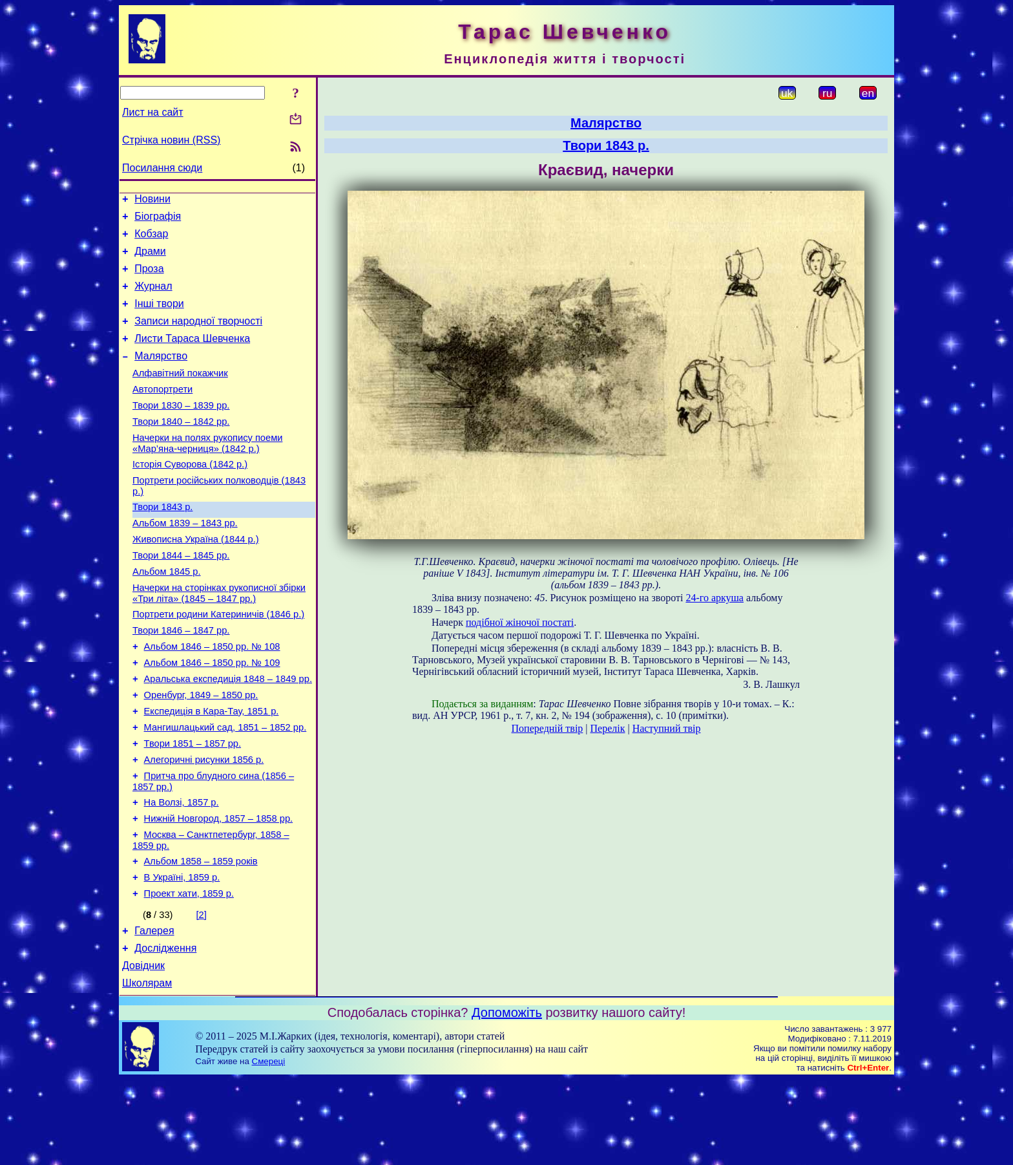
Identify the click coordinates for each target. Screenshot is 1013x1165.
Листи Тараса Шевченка (192, 355)
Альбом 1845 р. (166, 614)
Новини (152, 200)
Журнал (153, 297)
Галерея (154, 1010)
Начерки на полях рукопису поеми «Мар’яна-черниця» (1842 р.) (207, 472)
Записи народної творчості (198, 336)
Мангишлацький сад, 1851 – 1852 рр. (225, 787)
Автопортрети (162, 412)
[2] (201, 992)
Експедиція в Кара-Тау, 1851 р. (211, 769)
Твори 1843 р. (162, 542)
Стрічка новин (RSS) (171, 139)
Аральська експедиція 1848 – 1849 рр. (228, 733)
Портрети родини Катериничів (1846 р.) (218, 661)
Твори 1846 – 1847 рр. (180, 679)
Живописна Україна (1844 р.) (195, 578)
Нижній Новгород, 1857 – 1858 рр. (218, 888)
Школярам (147, 1068)
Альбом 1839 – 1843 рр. (185, 560)
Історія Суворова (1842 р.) (189, 495)
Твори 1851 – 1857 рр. (192, 805)
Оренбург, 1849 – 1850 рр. (201, 751)
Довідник (143, 1048)
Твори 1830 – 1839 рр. (180, 430)
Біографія (157, 220)
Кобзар (151, 239)
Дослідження (165, 1029)
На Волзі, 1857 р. (181, 870)
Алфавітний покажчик (180, 394)
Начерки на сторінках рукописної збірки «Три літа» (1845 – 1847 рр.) (219, 637)
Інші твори (159, 317)
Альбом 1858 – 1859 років (201, 935)
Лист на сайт (152, 112)
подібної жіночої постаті (520, 622)
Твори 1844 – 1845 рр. (180, 596)
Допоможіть (507, 1098)
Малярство (160, 375)
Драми (150, 258)
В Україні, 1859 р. (182, 953)
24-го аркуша (714, 597)
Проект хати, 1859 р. (189, 971)
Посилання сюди (162, 167)
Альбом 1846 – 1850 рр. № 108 (212, 697)
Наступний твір (666, 728)
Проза (148, 278)
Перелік (607, 728)
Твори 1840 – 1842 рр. (180, 449)
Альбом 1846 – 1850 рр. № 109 (212, 715)
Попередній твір (547, 728)
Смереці (269, 1146)
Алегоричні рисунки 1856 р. (204, 823)
